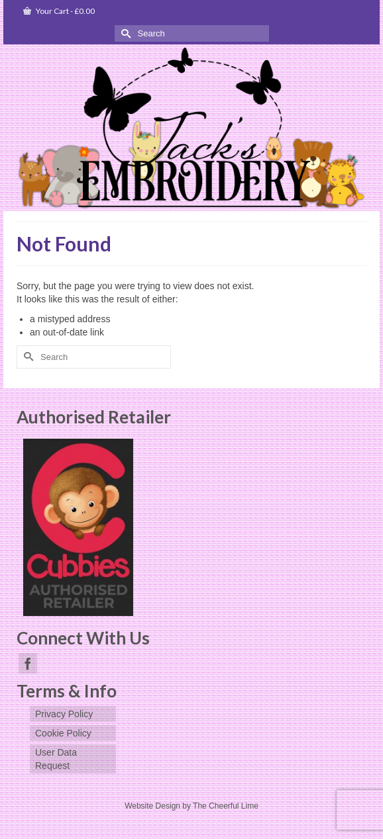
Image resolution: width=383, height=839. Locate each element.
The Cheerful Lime (225, 806)
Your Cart (59, 11)
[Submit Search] (125, 33)
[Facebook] (28, 663)
